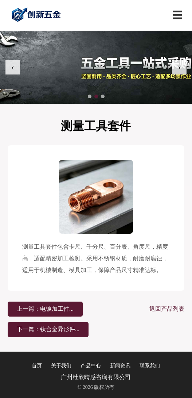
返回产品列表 (166, 309)
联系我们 (150, 365)
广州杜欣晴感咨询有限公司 (96, 377)
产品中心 (91, 365)
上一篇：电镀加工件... (45, 309)
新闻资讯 (120, 365)
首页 (37, 365)
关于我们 (61, 365)
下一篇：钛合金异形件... (48, 329)
